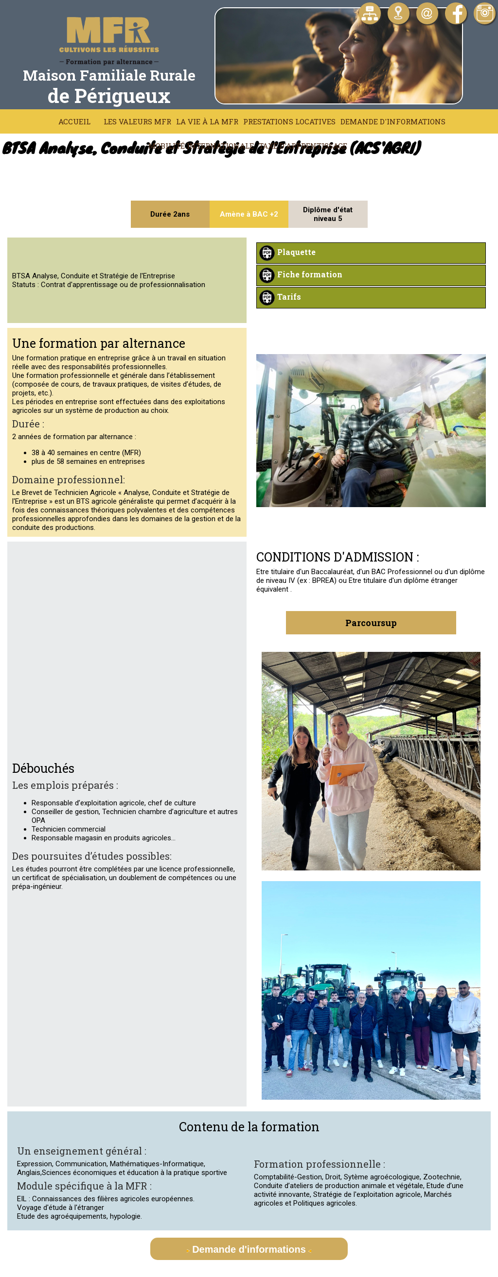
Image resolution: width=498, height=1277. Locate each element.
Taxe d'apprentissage (303, 146)
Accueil (74, 121)
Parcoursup (371, 623)
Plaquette (296, 252)
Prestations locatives (289, 121)
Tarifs (289, 296)
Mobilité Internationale (201, 146)
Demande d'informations (392, 121)
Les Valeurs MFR (137, 121)
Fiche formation (309, 274)
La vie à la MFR (207, 121)
